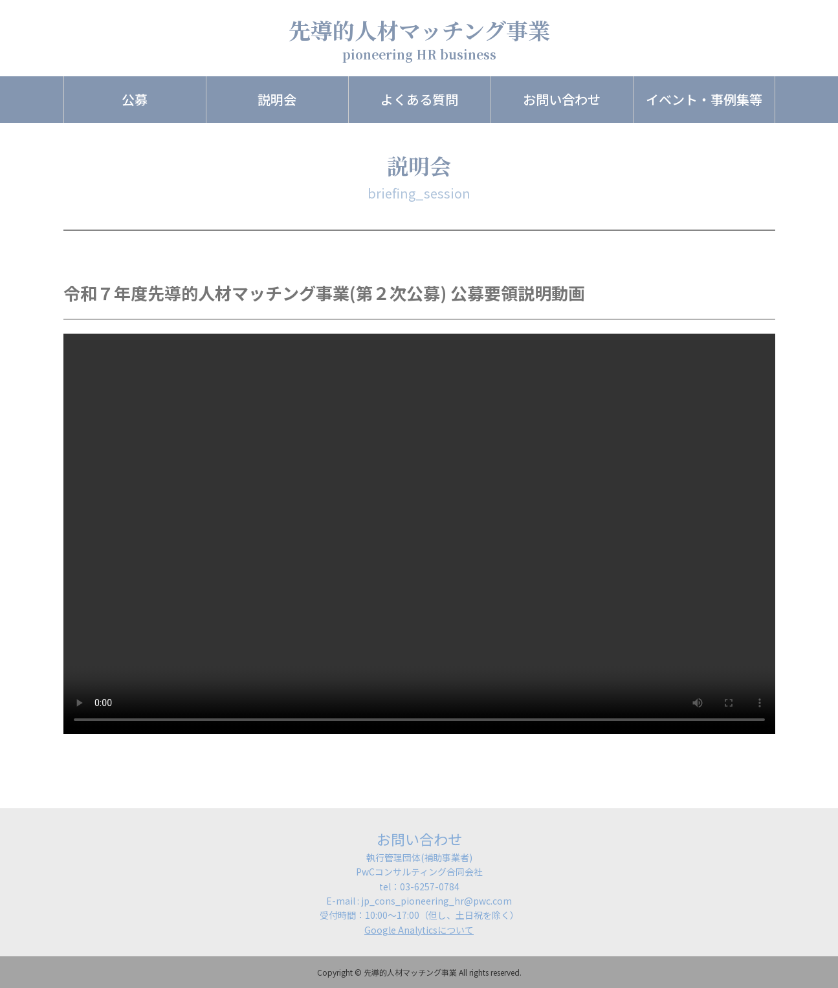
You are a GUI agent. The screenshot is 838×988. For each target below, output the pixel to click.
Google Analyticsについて (419, 929)
